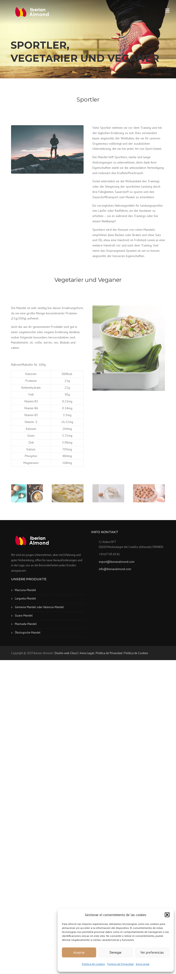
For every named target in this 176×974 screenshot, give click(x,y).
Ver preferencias (152, 952)
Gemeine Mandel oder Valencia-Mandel (39, 607)
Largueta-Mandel (25, 598)
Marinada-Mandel (26, 624)
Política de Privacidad (120, 964)
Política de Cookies (93, 964)
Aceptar (79, 952)
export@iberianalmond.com (116, 562)
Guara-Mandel (24, 615)
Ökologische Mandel (27, 632)
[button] (167, 915)
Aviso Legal (142, 964)
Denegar (116, 952)
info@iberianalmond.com (115, 569)
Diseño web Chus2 (66, 653)
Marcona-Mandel (25, 590)
